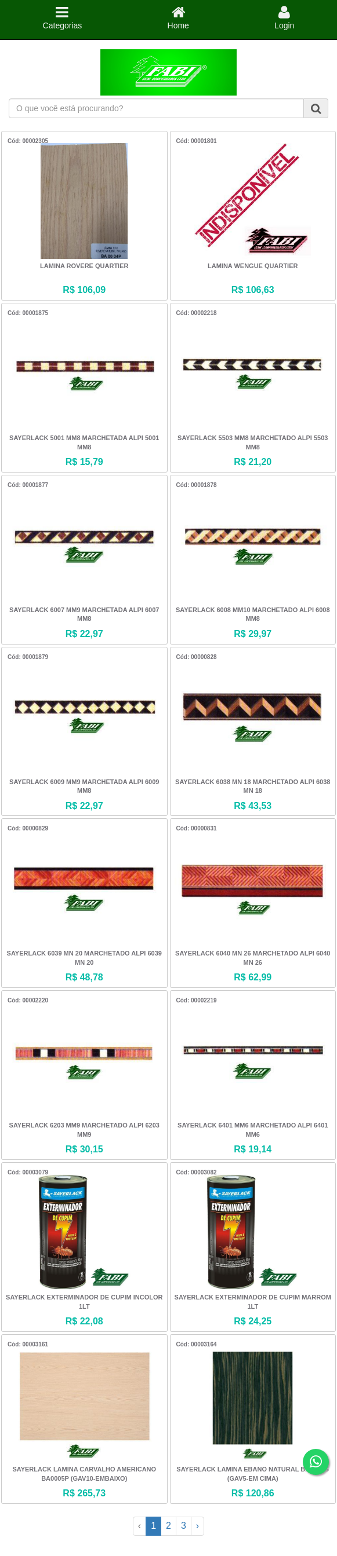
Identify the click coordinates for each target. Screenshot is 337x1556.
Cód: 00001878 (196, 485)
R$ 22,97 (84, 634)
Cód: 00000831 (196, 828)
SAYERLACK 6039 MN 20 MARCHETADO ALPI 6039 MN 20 (84, 958)
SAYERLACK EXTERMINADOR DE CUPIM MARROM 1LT (253, 1302)
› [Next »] (197, 1526)
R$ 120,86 (252, 1493)
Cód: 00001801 (196, 141)
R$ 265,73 (84, 1493)
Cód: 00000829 (28, 828)
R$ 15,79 (84, 462)
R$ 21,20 (252, 462)
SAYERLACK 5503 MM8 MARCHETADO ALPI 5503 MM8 (252, 442)
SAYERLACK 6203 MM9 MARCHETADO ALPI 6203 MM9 (84, 1130)
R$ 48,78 (84, 977)
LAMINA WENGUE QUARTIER (253, 265)
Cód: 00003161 (28, 1344)
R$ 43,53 (252, 806)
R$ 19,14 (252, 1149)
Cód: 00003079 (28, 1172)
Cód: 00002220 (28, 1000)
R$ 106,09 (84, 290)
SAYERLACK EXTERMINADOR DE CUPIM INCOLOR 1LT (84, 1302)
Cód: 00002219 (196, 1000)
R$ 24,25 (252, 1321)
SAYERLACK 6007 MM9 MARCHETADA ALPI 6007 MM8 (84, 614)
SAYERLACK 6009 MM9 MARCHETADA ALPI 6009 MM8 (84, 786)
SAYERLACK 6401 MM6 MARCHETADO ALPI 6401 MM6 (252, 1130)
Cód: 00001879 (28, 657)
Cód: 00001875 (28, 313)
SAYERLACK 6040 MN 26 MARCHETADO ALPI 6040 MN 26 (252, 958)
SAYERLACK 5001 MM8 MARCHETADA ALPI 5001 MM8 (84, 442)
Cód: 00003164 (196, 1344)
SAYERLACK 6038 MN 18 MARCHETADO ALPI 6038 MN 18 (252, 786)
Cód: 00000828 (196, 657)
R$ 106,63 (252, 290)
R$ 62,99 (252, 977)
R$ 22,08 (84, 1321)
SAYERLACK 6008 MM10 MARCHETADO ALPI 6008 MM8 (253, 614)
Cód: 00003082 (196, 1172)
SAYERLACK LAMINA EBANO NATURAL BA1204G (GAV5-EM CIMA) (252, 1474)
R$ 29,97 (252, 634)
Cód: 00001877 (28, 485)
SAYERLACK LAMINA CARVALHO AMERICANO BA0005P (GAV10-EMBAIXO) (84, 1474)
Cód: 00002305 (28, 141)
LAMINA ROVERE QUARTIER (84, 265)
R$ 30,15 (84, 1149)
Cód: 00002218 (196, 313)
